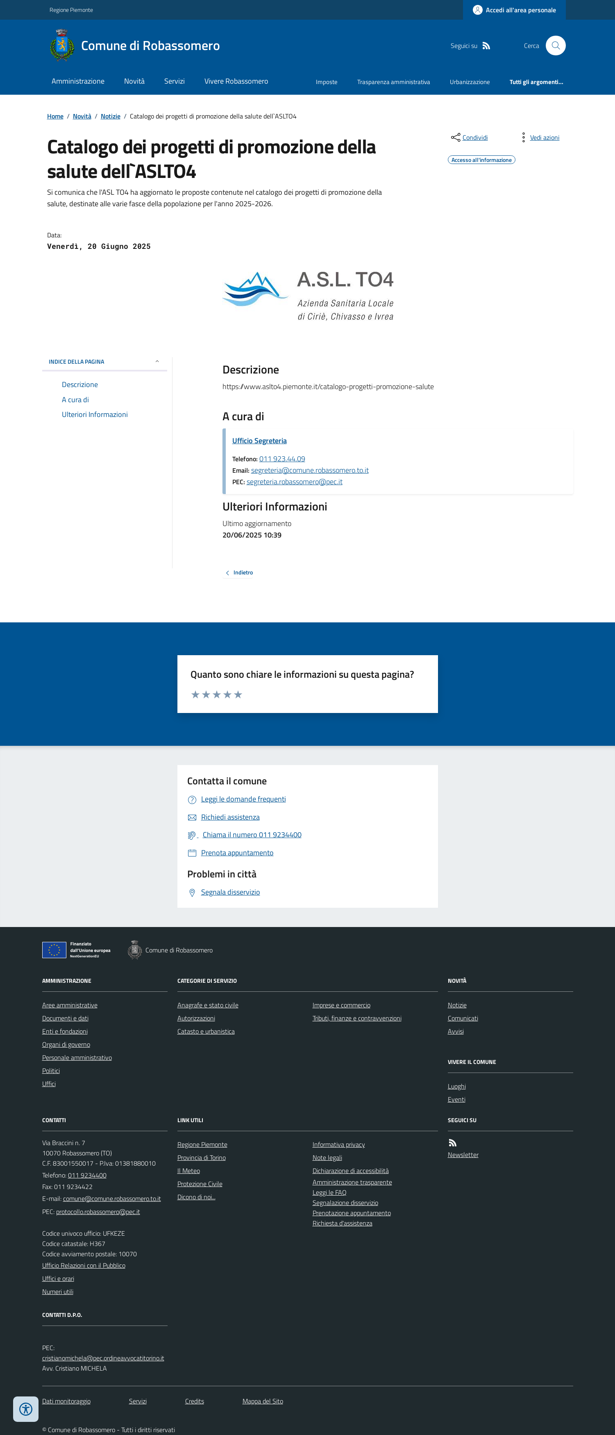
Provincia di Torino (201, 1157)
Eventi (456, 1099)
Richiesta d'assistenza (342, 1223)
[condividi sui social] (469, 137)
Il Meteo (188, 1170)
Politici (51, 1070)
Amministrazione (78, 81)
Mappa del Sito (263, 1401)
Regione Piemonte (71, 9)
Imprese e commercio (341, 1005)
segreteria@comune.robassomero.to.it (310, 470)
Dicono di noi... (196, 1197)
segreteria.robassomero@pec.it (295, 481)
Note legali (327, 1157)
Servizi (174, 81)
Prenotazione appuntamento (352, 1213)
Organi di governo (66, 1044)
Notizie (110, 116)
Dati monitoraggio (66, 1401)
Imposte (327, 82)
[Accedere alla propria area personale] (514, 10)
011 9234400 (87, 1175)
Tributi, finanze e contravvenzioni (357, 1018)
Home (55, 116)
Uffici (49, 1084)
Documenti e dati (65, 1018)
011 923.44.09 (282, 458)
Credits (194, 1401)
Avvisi (456, 1031)
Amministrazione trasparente (352, 1182)
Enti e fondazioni (65, 1031)
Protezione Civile (199, 1184)
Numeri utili (57, 1291)
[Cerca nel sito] (552, 45)
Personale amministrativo (77, 1057)
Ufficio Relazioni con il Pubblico (83, 1265)
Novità (134, 81)
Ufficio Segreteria (259, 440)
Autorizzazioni (196, 1018)
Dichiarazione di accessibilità (351, 1170)
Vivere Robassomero (236, 81)
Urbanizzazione (470, 82)
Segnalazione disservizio (345, 1202)
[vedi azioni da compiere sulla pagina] (538, 137)
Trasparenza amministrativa (393, 82)
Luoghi (457, 1086)
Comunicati (463, 1018)
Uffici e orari (58, 1278)
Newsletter (463, 1154)
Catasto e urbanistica (206, 1031)
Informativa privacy (339, 1144)
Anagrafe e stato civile (207, 1005)
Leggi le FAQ (330, 1192)
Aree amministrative (70, 1005)
